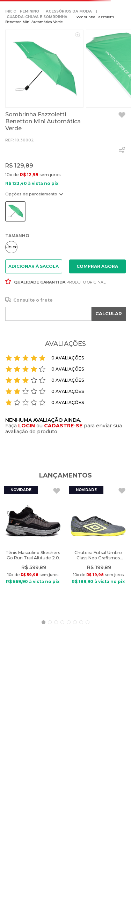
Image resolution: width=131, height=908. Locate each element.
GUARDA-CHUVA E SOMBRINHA (37, 17)
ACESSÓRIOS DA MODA (69, 11)
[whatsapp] (122, 150)
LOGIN (26, 425)
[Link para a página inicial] (10, 11)
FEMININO (29, 11)
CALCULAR (108, 313)
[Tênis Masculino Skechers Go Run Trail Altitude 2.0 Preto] (33, 548)
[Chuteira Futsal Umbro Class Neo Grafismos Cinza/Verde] (98, 548)
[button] (34, 196)
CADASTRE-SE (63, 425)
